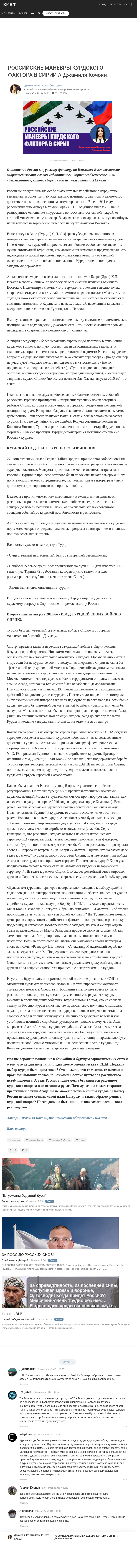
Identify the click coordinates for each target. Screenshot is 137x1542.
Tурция (80, 1140)
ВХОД (102, 4)
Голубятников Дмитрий (15, 1260)
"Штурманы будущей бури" (24, 1195)
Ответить (23, 1384)
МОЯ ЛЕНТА (8, 13)
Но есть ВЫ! (12, 1314)
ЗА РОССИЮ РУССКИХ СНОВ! (28, 1255)
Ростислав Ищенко (13, 1201)
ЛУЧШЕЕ (22, 13)
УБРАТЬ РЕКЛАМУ (55, 13)
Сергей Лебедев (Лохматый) (18, 1319)
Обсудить (67, 1361)
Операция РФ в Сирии (59, 1140)
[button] (132, 4)
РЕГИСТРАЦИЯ (118, 4)
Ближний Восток (34, 1140)
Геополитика (14, 1140)
